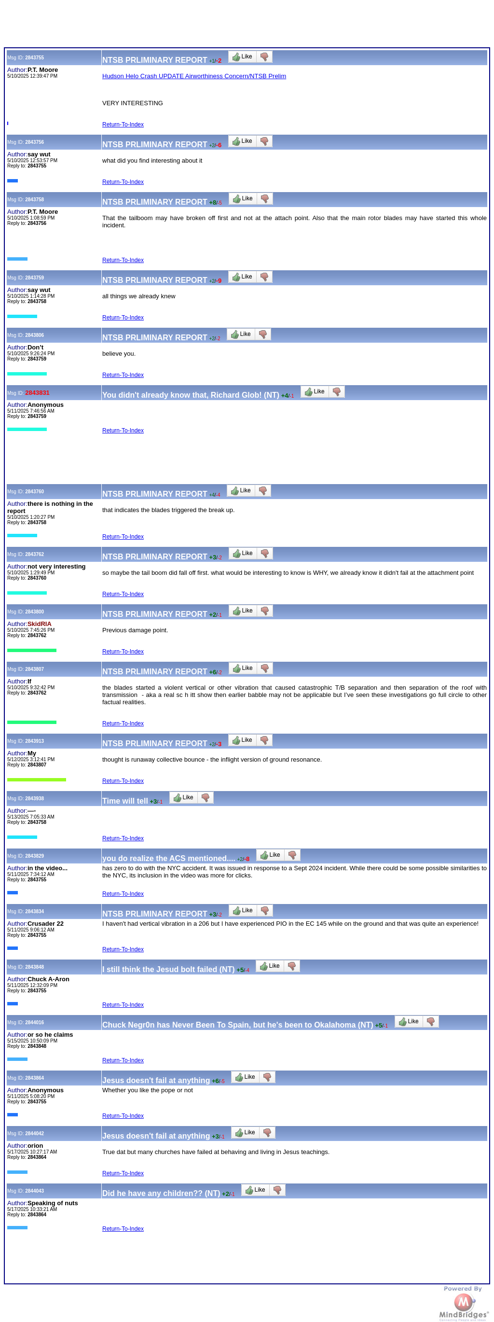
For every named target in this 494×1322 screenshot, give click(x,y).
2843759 (34, 277)
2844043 (34, 1191)
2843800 (34, 611)
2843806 (34, 335)
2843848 (34, 967)
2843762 (34, 554)
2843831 (37, 392)
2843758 (34, 199)
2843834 (34, 911)
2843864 (34, 1078)
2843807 (34, 669)
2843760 (34, 491)
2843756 (34, 142)
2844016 (34, 1022)
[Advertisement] (179, 25)
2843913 (34, 741)
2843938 (34, 798)
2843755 (34, 57)
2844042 (34, 1133)
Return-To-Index (123, 124)
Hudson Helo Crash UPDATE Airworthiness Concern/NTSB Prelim (194, 76)
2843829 (34, 856)
